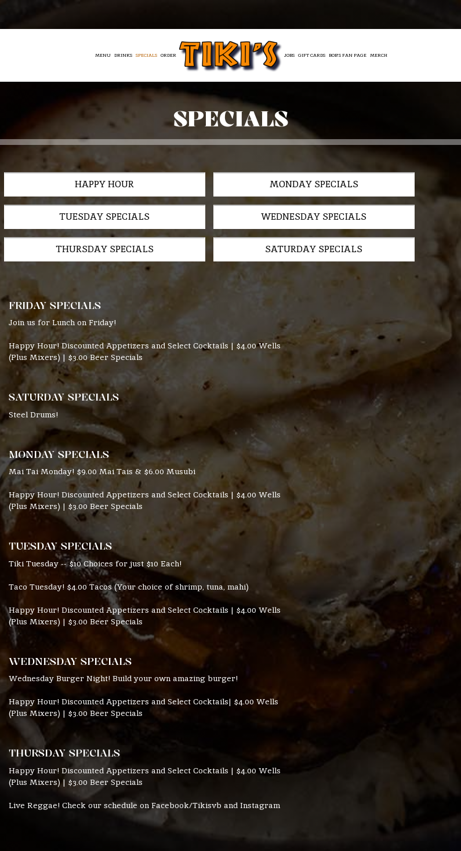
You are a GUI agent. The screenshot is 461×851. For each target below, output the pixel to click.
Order (168, 55)
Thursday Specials (245, 222)
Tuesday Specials (344, 186)
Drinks (123, 55)
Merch (378, 55)
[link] (230, 55)
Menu (103, 55)
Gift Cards (311, 55)
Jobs (289, 55)
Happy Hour (59, 186)
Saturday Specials (79, 258)
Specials (146, 55)
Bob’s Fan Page (347, 55)
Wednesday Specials (83, 222)
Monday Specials (194, 186)
